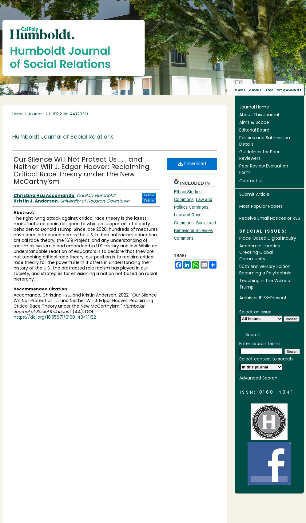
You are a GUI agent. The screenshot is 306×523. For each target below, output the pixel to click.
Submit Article (254, 194)
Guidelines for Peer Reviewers (259, 155)
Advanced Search (258, 378)
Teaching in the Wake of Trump (265, 283)
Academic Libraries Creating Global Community (259, 252)
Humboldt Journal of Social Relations (63, 136)
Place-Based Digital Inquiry (267, 238)
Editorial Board (254, 130)
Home (18, 113)
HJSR (54, 113)
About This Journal (259, 115)
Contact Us (251, 181)
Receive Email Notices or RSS (269, 218)
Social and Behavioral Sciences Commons (195, 230)
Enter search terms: (260, 343)
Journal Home (254, 107)
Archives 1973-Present (263, 298)
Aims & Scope (254, 122)
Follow (149, 195)
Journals (37, 113)
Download (192, 163)
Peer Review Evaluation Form (263, 169)
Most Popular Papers (261, 206)
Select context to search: (266, 359)
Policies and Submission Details (264, 141)
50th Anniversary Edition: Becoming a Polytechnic (265, 269)
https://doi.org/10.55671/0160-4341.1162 (55, 317)
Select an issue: (255, 312)
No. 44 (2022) (75, 113)
